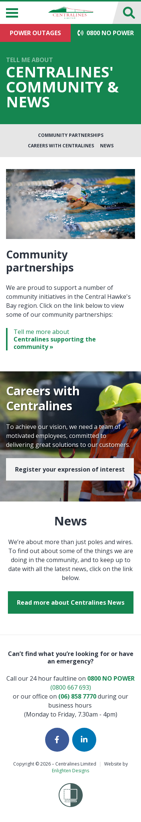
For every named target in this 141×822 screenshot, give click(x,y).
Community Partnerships (70, 135)
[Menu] (12, 13)
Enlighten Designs (70, 770)
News (107, 145)
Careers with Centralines (61, 145)
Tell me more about (74, 339)
